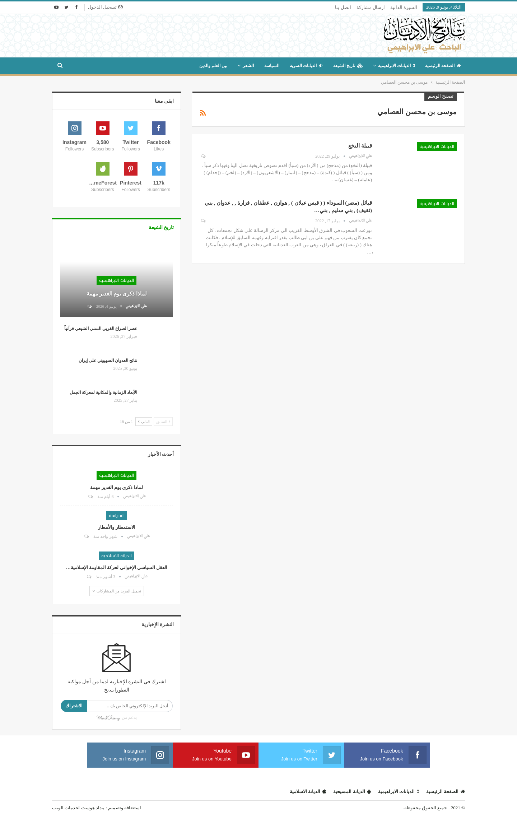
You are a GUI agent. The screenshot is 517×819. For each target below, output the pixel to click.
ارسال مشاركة (371, 7)
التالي (144, 421)
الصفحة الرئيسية (443, 65)
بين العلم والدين (213, 65)
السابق (163, 421)
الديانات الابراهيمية (396, 65)
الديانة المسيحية (352, 791)
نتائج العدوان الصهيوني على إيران (108, 360)
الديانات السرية (306, 65)
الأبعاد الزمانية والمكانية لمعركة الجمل (103, 392)
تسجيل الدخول (105, 7)
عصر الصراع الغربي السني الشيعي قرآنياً (100, 328)
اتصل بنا (343, 7)
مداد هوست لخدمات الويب (78, 807)
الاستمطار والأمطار (116, 527)
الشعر (248, 65)
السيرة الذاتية (403, 7)
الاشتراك (74, 705)
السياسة (271, 65)
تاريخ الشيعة (348, 65)
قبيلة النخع (360, 146)
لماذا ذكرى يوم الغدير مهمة (117, 294)
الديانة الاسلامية (116, 556)
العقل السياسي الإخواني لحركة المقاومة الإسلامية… (116, 567)
